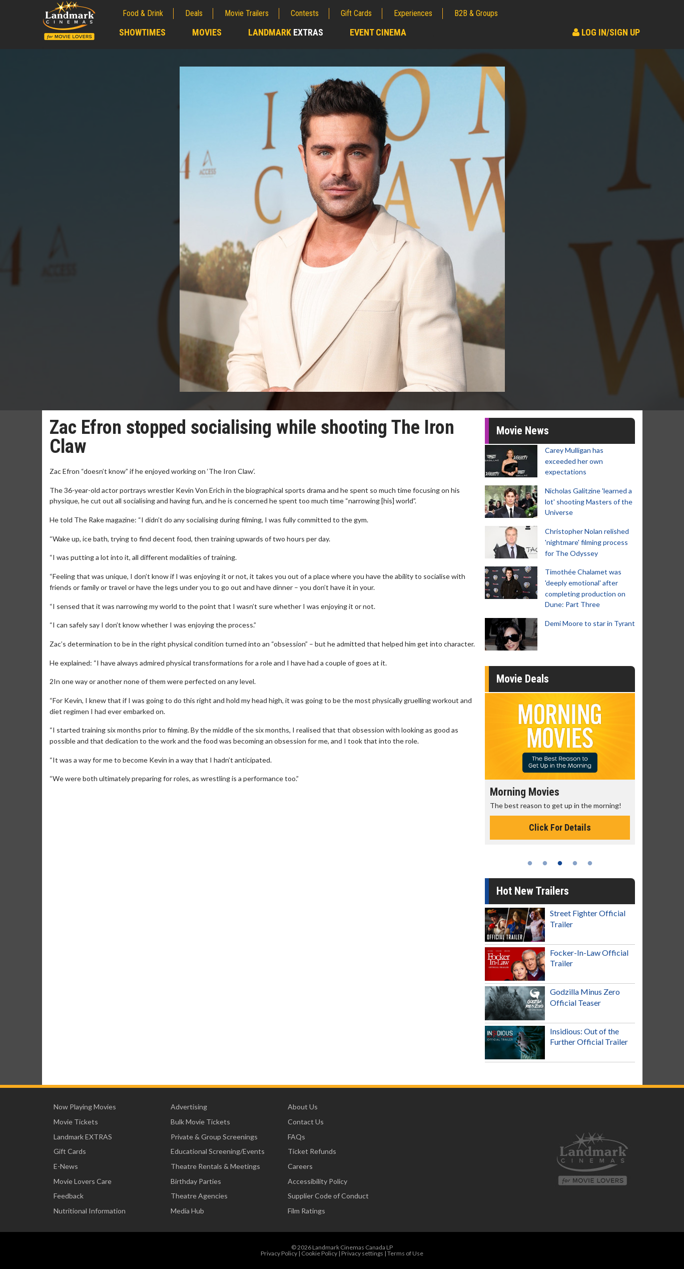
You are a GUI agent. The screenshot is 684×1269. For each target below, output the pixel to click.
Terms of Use (405, 1253)
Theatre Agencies (199, 1195)
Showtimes (142, 32)
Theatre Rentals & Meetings (215, 1166)
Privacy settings (362, 1253)
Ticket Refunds (312, 1151)
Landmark (285, 32)
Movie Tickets (76, 1121)
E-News (66, 1166)
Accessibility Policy (317, 1181)
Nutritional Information (90, 1210)
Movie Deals (522, 679)
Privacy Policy (279, 1253)
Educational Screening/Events (218, 1151)
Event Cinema (378, 32)
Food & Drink (143, 13)
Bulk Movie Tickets (200, 1121)
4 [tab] (575, 863)
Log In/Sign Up (606, 32)
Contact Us (306, 1121)
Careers (300, 1166)
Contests (305, 13)
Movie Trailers (247, 13)
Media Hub (187, 1210)
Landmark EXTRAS (83, 1136)
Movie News (522, 430)
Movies (207, 32)
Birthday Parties (196, 1181)
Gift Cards (356, 13)
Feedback (69, 1195)
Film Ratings (306, 1210)
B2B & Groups (476, 13)
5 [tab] (590, 863)
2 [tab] (545, 863)
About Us (303, 1106)
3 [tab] (560, 863)
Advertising (189, 1106)
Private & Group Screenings (214, 1136)
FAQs (296, 1136)
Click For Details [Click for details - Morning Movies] (560, 827)
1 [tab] (530, 863)
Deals (194, 13)
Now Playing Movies (85, 1106)
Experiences (413, 13)
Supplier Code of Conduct (328, 1195)
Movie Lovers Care (83, 1181)
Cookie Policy (319, 1253)
